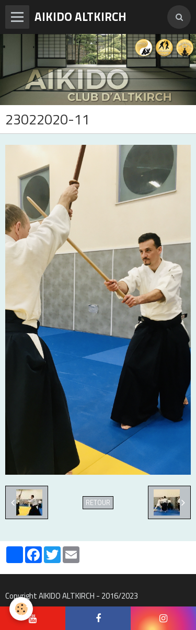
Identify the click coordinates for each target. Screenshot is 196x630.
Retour (98, 503)
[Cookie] (21, 609)
